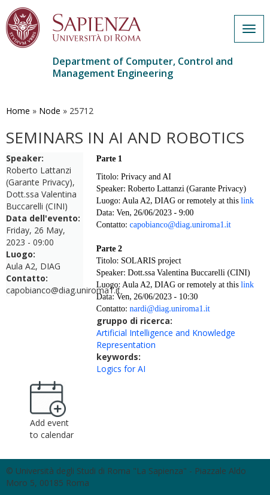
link (247, 200)
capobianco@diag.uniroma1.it (179, 224)
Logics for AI (120, 368)
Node (49, 110)
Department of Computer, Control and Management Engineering (143, 67)
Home (18, 110)
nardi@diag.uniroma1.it (169, 308)
